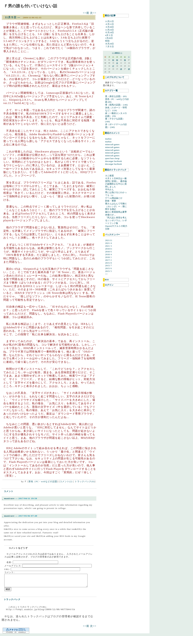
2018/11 (108, 248)
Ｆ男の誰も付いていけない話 (30, 6)
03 (113, 60)
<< (113, 53)
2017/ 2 (108, 260)
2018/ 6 (108, 251)
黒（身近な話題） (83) (116, 96)
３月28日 (109, 27)
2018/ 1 (108, 257)
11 (117, 63)
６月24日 (109, 32)
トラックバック (12, 599)
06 (125, 60)
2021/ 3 (108, 246)
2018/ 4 (108, 254)
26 (121, 69)
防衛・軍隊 (110, 201)
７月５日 (109, 46)
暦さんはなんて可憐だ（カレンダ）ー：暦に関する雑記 (116, 206)
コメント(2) (66, 481)
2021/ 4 (108, 243)
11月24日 (109, 30)
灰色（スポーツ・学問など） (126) (116, 109)
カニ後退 (109, 175)
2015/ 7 (108, 265)
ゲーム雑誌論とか (113, 198)
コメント (8, 491)
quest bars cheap (112, 158)
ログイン (109, 285)
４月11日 (109, 24)
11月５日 (11, 17)
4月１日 (109, 35)
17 (113, 66)
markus (108, 139)
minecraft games (112, 144)
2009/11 (117, 53)
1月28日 (109, 38)
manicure (9, 498)
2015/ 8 (108, 263)
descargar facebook (113, 161)
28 (129, 69)
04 (117, 60)
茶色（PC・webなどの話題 (43, 481)
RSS (107, 279)
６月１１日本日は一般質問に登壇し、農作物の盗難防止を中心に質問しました (116, 182)
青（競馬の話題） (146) (116, 105)
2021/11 (108, 240)
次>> (93, 12)
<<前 (86, 12)
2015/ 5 (108, 271)
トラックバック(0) (85, 481)
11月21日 (109, 21)
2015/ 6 (108, 268)
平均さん (109, 189)
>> (121, 53)
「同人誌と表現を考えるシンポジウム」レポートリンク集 (116, 220)
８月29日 (109, 43)
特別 (107, 41)
